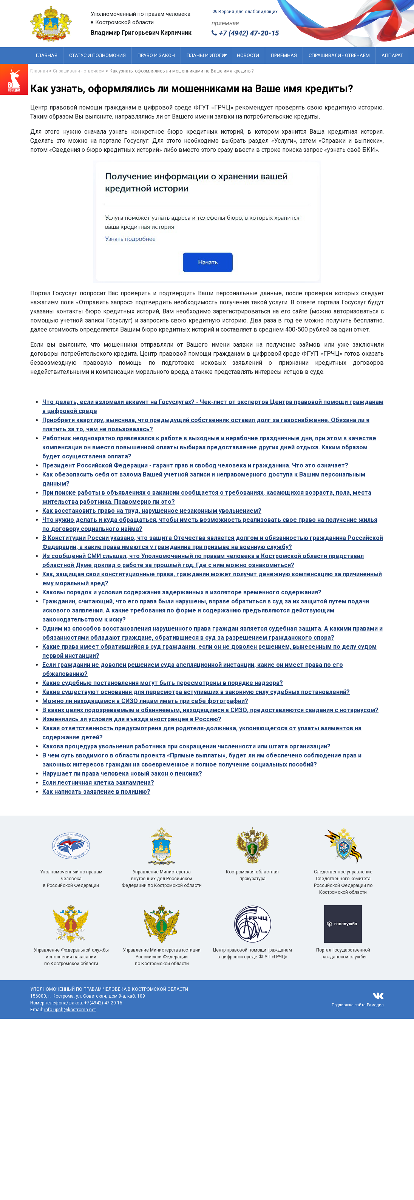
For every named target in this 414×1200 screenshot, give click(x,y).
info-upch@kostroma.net (70, 1009)
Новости (248, 55)
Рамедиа (375, 1005)
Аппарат (392, 55)
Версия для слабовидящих (245, 11)
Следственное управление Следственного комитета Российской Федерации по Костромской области (343, 870)
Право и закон (156, 55)
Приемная (284, 55)
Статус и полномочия (97, 55)
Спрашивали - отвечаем (339, 55)
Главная (46, 55)
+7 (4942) (245, 33)
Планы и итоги (207, 55)
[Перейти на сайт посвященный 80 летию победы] (14, 79)
